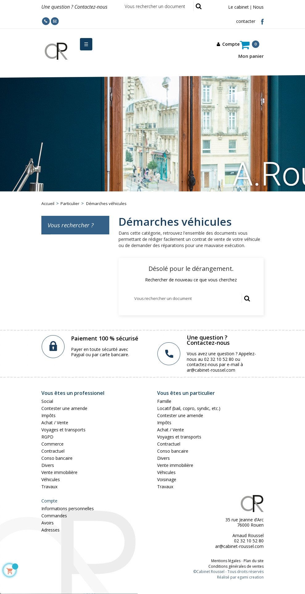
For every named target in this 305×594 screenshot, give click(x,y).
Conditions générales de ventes (236, 566)
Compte (49, 501)
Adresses (50, 530)
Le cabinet (238, 7)
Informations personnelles (67, 508)
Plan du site (254, 560)
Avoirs (47, 523)
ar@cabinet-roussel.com (211, 370)
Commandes (54, 516)
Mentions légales (225, 560)
